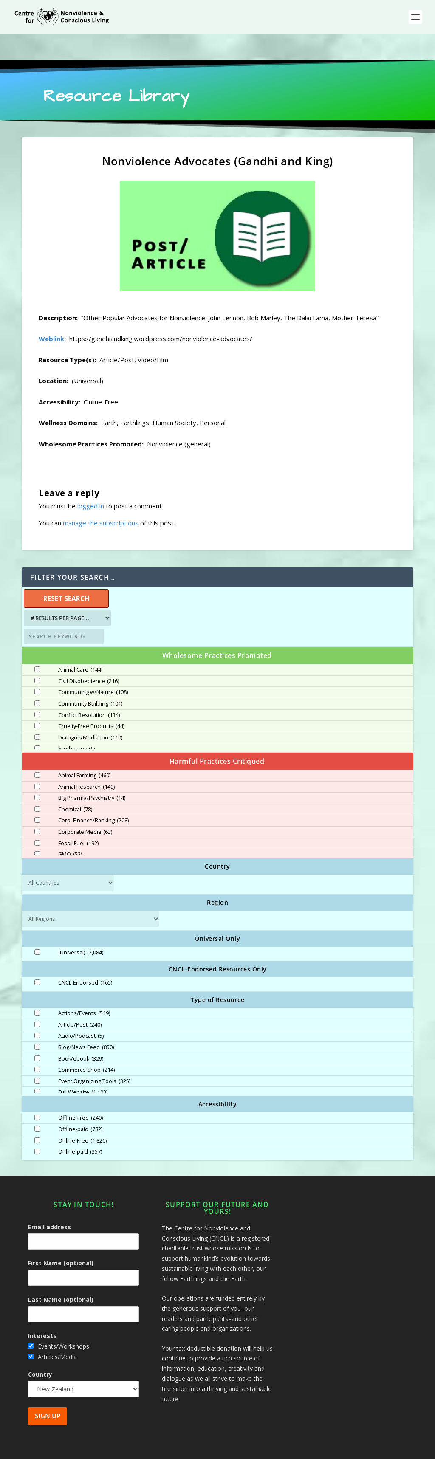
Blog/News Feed (86, 1021)
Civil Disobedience (88, 655)
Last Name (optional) (60, 1273)
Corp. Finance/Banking (93, 794)
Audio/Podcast (81, 1009)
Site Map (323, 1449)
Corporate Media (85, 805)
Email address (49, 1201)
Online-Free (82, 1114)
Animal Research (86, 760)
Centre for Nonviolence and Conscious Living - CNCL (117, 1449)
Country (40, 1348)
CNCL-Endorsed (85, 956)
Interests (42, 1309)
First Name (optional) (60, 1237)
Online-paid (80, 1125)
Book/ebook (80, 1032)
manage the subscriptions (100, 496)
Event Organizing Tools (94, 1055)
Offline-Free (80, 1091)
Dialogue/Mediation (90, 711)
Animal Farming (84, 749)
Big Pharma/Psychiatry (91, 771)
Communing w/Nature (93, 666)
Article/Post (80, 998)
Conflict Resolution (89, 689)
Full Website (82, 1066)
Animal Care (80, 643)
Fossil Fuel (78, 817)
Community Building (90, 677)
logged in (90, 479)
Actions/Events (84, 987)
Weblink (51, 312)
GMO (70, 828)
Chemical (75, 783)
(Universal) (80, 926)
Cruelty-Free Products (91, 700)
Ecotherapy (76, 722)
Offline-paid (80, 1103)
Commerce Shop (86, 1043)
